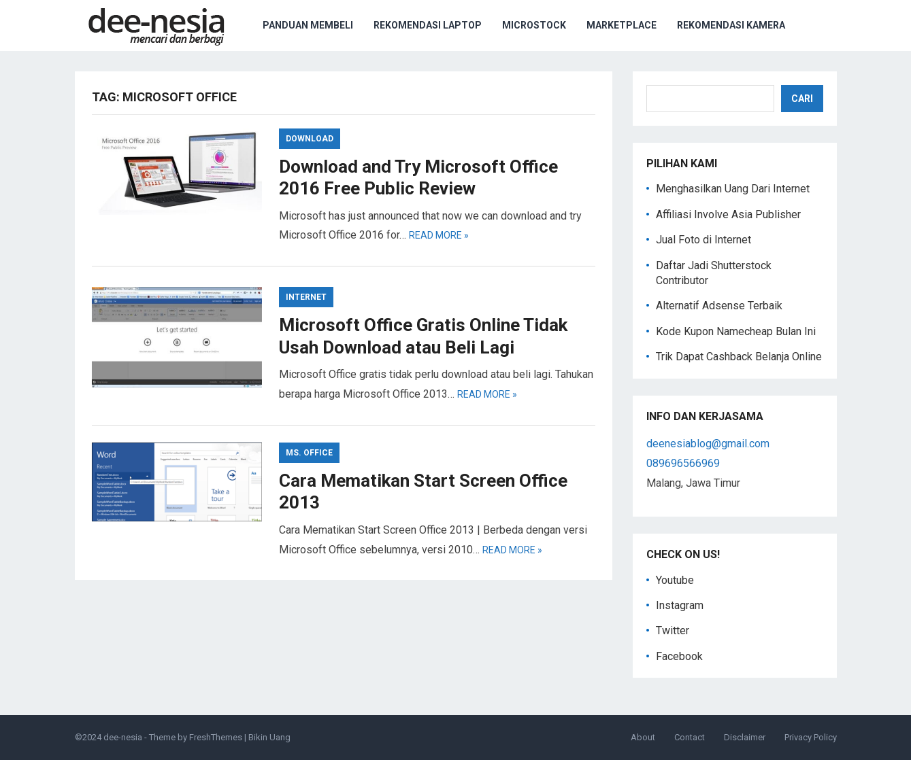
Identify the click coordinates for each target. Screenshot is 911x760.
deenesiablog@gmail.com (707, 443)
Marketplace (621, 25)
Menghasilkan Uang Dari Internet (733, 188)
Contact (689, 737)
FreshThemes (215, 737)
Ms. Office (309, 452)
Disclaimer (744, 737)
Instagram (679, 605)
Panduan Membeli (308, 25)
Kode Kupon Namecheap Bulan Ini (736, 331)
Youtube (675, 580)
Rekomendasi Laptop (428, 25)
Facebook (679, 656)
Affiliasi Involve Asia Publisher (728, 214)
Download (309, 138)
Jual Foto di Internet (703, 239)
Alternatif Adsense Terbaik (719, 305)
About (643, 737)
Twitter (672, 630)
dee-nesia (122, 737)
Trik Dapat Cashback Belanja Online (739, 356)
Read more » (439, 235)
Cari (802, 98)
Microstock (534, 25)
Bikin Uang (269, 737)
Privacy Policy (810, 737)
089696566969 (683, 463)
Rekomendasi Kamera (731, 25)
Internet (306, 297)
